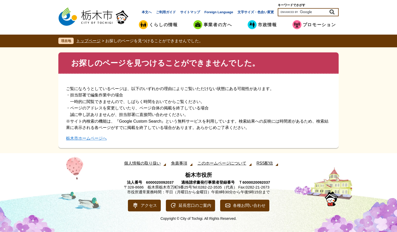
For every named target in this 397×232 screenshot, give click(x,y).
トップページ (88, 41)
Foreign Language (218, 12)
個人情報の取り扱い (142, 163)
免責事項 (179, 163)
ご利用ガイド (166, 12)
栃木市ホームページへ (86, 138)
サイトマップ (190, 12)
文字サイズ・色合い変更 (255, 12)
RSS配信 (265, 163)
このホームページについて (221, 163)
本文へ (147, 12)
